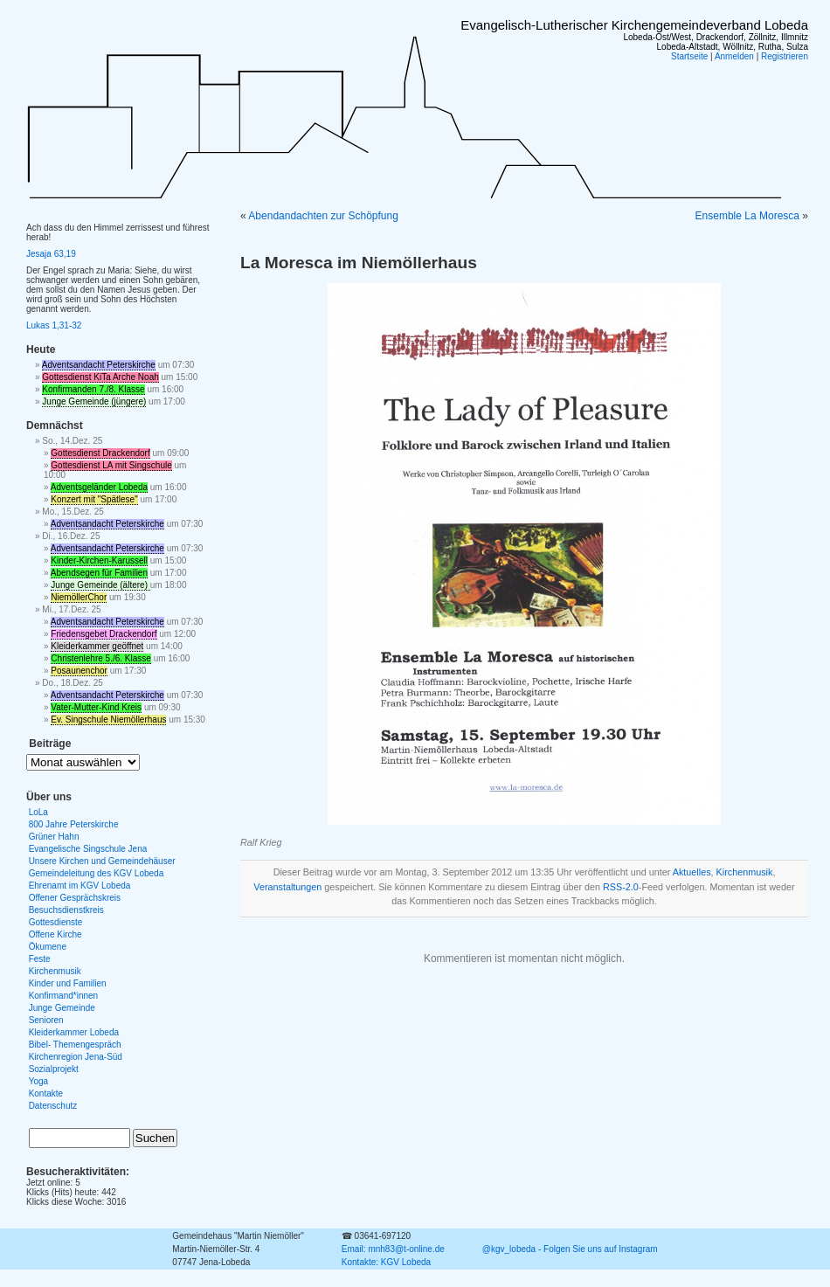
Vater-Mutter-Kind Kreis (96, 707)
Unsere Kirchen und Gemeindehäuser (102, 861)
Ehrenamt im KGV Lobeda (80, 885)
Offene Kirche (55, 934)
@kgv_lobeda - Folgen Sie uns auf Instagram (570, 1249)
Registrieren (784, 56)
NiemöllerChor (79, 597)
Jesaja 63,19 (51, 254)
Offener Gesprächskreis (75, 898)
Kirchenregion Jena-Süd (75, 1057)
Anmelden (734, 56)
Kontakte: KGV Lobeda (386, 1262)
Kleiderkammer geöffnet (97, 646)
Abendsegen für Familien (99, 573)
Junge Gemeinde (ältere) (100, 585)
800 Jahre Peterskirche (74, 824)
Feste (40, 959)
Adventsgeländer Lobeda (99, 487)
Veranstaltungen (287, 887)
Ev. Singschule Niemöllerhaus (108, 719)
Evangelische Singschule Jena (88, 849)
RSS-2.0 (621, 887)
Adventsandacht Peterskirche (99, 365)
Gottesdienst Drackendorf (100, 453)
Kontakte (46, 1093)
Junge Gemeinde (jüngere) (94, 401)
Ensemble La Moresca (747, 216)
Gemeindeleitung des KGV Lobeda (96, 873)
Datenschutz (53, 1106)
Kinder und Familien (68, 983)
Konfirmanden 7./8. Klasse (93, 389)
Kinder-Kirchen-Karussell (99, 560)
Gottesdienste (56, 922)
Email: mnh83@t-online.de (393, 1249)
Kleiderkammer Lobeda (74, 1032)
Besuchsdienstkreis (66, 910)
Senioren (46, 1020)
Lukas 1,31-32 (53, 325)
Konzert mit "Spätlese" (94, 499)
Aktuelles (692, 872)
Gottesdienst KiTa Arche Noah (100, 377)
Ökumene (47, 946)
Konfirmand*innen (64, 995)
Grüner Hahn (54, 836)
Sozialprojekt (54, 1069)
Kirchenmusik (744, 872)
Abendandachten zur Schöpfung (323, 216)
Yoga (38, 1081)
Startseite (689, 56)
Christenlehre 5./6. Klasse (101, 658)
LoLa (38, 812)
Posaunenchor (79, 670)
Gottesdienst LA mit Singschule (111, 465)
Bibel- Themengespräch (75, 1044)
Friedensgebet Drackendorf (103, 634)
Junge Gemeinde (62, 1008)
